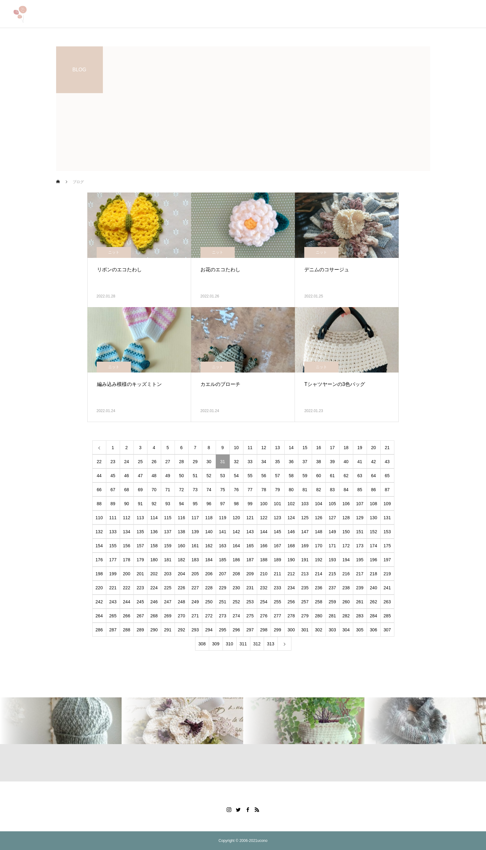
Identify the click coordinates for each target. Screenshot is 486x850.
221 (112, 587)
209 (249, 573)
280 (318, 615)
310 (229, 643)
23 (112, 461)
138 (181, 531)
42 (373, 461)
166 (263, 545)
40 (346, 461)
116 (181, 517)
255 (277, 601)
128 (345, 517)
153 (387, 531)
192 (318, 559)
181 (167, 559)
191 (304, 559)
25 (140, 461)
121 (249, 517)
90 (126, 503)
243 (112, 601)
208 (236, 573)
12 (263, 447)
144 (263, 531)
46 (126, 475)
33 (250, 461)
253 (249, 601)
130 (373, 517)
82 (318, 489)
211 (277, 573)
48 (154, 475)
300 (291, 629)
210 (263, 573)
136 (153, 531)
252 (236, 601)
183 (195, 559)
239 (359, 587)
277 (277, 615)
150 (345, 531)
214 (318, 573)
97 (222, 503)
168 (291, 545)
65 (387, 475)
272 (208, 615)
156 (126, 545)
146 (291, 531)
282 (345, 615)
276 (263, 615)
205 (195, 573)
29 (195, 461)
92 (154, 503)
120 (236, 517)
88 (99, 503)
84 (346, 489)
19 (359, 447)
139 (195, 531)
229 (222, 587)
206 (208, 573)
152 (373, 531)
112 (126, 517)
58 (291, 475)
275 (249, 615)
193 (332, 559)
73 (195, 489)
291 (167, 629)
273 (222, 615)
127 (332, 517)
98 (236, 503)
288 (126, 629)
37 (304, 461)
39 (332, 461)
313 (270, 643)
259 (332, 601)
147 (304, 531)
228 (208, 587)
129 (359, 517)
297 (249, 629)
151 (359, 531)
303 (332, 629)
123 (277, 517)
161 (195, 545)
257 (304, 601)
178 (126, 559)
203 (167, 573)
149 (332, 531)
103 (304, 503)
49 (167, 475)
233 (277, 587)
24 (126, 461)
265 (112, 615)
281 (332, 615)
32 (236, 461)
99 (250, 503)
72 (181, 489)
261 (359, 601)
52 (208, 475)
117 (195, 517)
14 (291, 447)
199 (112, 573)
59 (304, 475)
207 (222, 573)
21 (387, 447)
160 (181, 545)
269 (167, 615)
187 (249, 559)
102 (291, 503)
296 (236, 629)
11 (250, 447)
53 (222, 475)
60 (318, 475)
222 (126, 587)
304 (345, 629)
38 (318, 461)
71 (167, 489)
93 (167, 503)
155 (112, 545)
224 (153, 587)
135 (140, 531)
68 (126, 489)
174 (373, 545)
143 (249, 531)
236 (318, 587)
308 (201, 643)
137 (167, 531)
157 (140, 545)
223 (140, 587)
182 (181, 559)
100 (263, 503)
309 (215, 643)
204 (181, 573)
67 (112, 489)
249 (195, 601)
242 (99, 601)
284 (373, 615)
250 (208, 601)
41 (359, 461)
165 (249, 545)
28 (181, 461)
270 (181, 615)
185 (222, 559)
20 (373, 447)
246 (153, 601)
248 (181, 601)
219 (387, 573)
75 (222, 489)
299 (277, 629)
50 (181, 475)
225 (167, 587)
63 (359, 475)
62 (346, 475)
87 (387, 489)
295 (222, 629)
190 (291, 559)
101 (277, 503)
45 (112, 475)
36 (291, 461)
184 (208, 559)
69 (140, 489)
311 (243, 643)
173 (359, 545)
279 (304, 615)
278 (291, 615)
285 (387, 615)
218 (373, 573)
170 (318, 545)
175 (387, 545)
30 (208, 461)
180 (153, 559)
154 (99, 545)
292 (181, 629)
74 (208, 489)
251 (222, 601)
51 (195, 475)
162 (208, 545)
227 (195, 587)
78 (263, 489)
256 (291, 601)
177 (112, 559)
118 (208, 517)
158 (153, 545)
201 (140, 573)
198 (99, 573)
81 (304, 489)
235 (304, 587)
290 (153, 629)
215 (332, 573)
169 (304, 545)
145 (277, 531)
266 (126, 615)
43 (387, 461)
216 (345, 573)
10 (236, 447)
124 (291, 517)
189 (277, 559)
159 (167, 545)
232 (263, 587)
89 (112, 503)
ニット (113, 252)
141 (222, 531)
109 (387, 503)
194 (345, 559)
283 (359, 615)
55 (250, 475)
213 (304, 573)
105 (332, 503)
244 (126, 601)
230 (236, 587)
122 (263, 517)
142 (236, 531)
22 (99, 461)
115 (167, 517)
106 (345, 503)
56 (263, 475)
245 (140, 601)
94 (181, 503)
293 (195, 629)
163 (222, 545)
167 (277, 545)
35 (277, 461)
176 (99, 559)
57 (277, 475)
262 (373, 601)
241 (387, 587)
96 (208, 503)
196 (373, 559)
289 (140, 629)
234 (291, 587)
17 (332, 447)
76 (236, 489)
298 (263, 629)
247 (167, 601)
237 (332, 587)
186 (236, 559)
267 (140, 615)
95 (195, 503)
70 (154, 489)
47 (140, 475)
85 (359, 489)
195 (359, 559)
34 (263, 461)
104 (318, 503)
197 (387, 559)
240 (373, 587)
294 (208, 629)
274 (236, 615)
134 (126, 531)
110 (99, 517)
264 (99, 615)
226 (181, 587)
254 (263, 601)
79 (277, 489)
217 (359, 573)
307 (387, 629)
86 (373, 489)
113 (140, 517)
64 (373, 475)
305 (359, 629)
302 (318, 629)
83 (332, 489)
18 (346, 447)
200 (126, 573)
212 (291, 573)
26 (154, 461)
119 (222, 517)
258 (318, 601)
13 (277, 447)
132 (99, 531)
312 (256, 643)
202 (153, 573)
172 (345, 545)
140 (208, 531)
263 (387, 601)
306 (373, 629)
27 (167, 461)
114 (153, 517)
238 (345, 587)
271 (195, 615)
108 (373, 503)
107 (359, 503)
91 (140, 503)
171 (332, 545)
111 (112, 517)
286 (99, 629)
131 (387, 517)
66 (99, 489)
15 (304, 447)
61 (332, 475)
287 (112, 629)
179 (140, 559)
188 (263, 559)
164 (236, 545)
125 (304, 517)
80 (291, 489)
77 (250, 489)
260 (345, 601)
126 (318, 517)
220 (99, 587)
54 (236, 475)
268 (153, 615)
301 (304, 629)
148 (318, 531)
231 (249, 587)
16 (318, 447)
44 (99, 475)
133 (112, 531)
